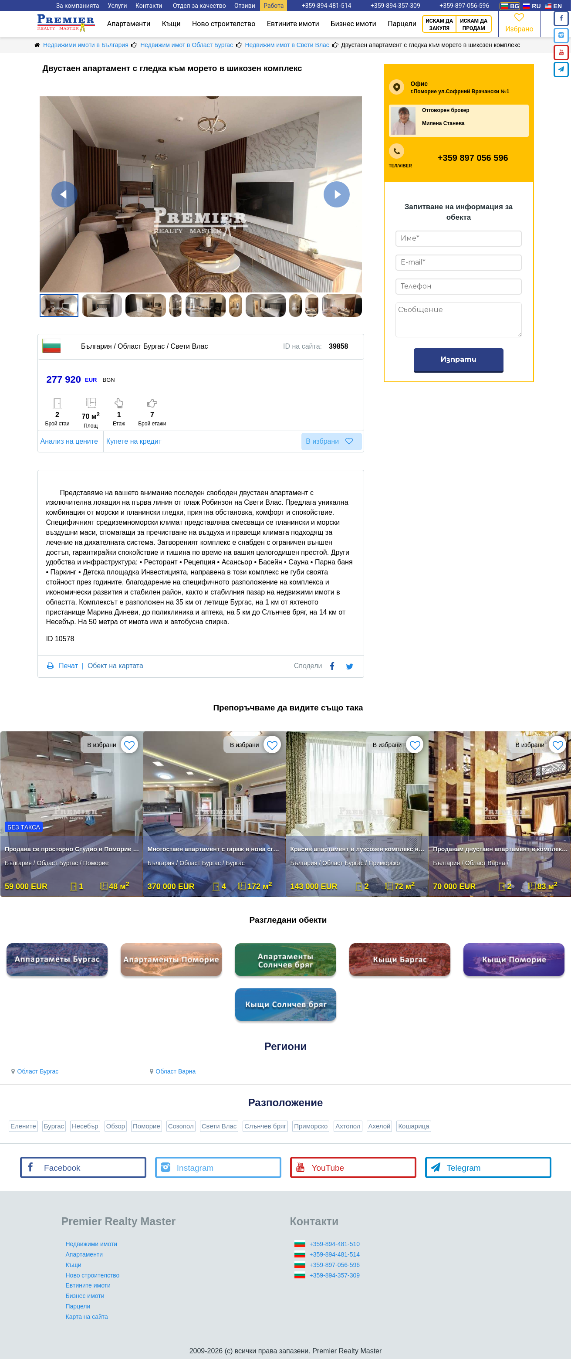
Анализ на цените (71, 441)
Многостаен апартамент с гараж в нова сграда (215, 849)
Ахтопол (347, 1126)
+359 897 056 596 (473, 158)
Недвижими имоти (92, 1243)
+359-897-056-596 (335, 1264)
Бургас (54, 1126)
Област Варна (171, 1071)
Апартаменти (129, 24)
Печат (68, 665)
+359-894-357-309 (335, 1275)
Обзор (115, 1126)
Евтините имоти (293, 24)
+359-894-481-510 (335, 1243)
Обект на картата (115, 665)
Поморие (146, 1126)
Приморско (311, 1126)
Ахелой (379, 1126)
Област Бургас (33, 1071)
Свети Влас (219, 1126)
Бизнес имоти (353, 24)
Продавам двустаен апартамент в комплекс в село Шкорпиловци (500, 849)
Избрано (519, 22)
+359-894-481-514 (335, 1254)
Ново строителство (223, 24)
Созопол (181, 1126)
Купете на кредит (135, 441)
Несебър (85, 1126)
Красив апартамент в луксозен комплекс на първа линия (358, 849)
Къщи (171, 24)
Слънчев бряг (265, 1126)
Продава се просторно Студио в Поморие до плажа (72, 849)
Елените (23, 1126)
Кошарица (413, 1126)
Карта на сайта (87, 1316)
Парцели (402, 24)
